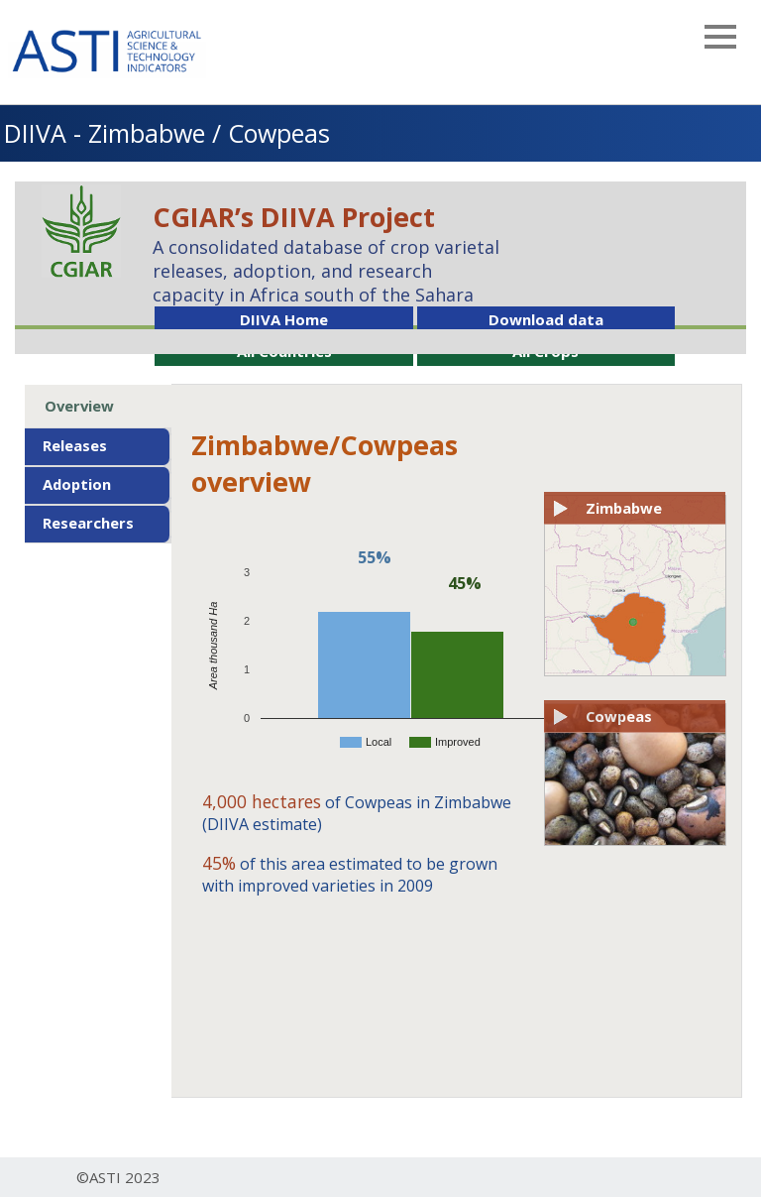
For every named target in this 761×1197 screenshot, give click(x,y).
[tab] (97, 406)
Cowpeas (619, 716)
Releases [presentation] (75, 445)
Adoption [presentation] (77, 484)
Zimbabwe (624, 508)
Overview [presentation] (79, 406)
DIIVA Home (284, 319)
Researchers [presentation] (88, 523)
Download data (546, 319)
